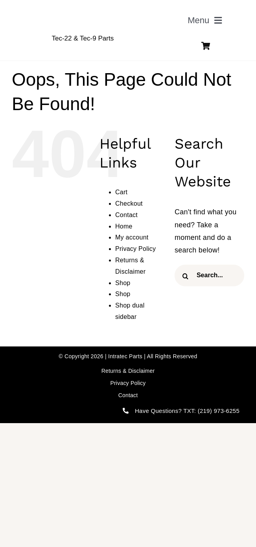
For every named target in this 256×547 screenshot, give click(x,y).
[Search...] (209, 275)
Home (124, 226)
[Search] (185, 276)
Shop (122, 283)
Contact (126, 215)
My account (132, 237)
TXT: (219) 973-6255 (211, 410)
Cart (121, 192)
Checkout (129, 203)
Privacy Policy (135, 248)
